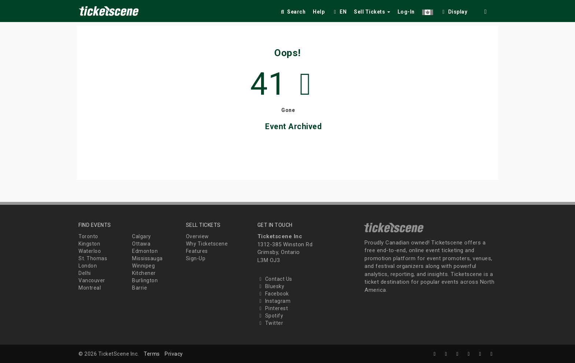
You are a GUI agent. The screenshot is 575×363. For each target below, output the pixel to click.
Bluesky (271, 286)
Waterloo (89, 251)
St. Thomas (92, 258)
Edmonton (145, 251)
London (87, 266)
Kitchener (144, 273)
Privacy (174, 354)
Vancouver (91, 280)
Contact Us (274, 279)
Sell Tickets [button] (372, 12)
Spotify (270, 316)
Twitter (270, 323)
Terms (152, 354)
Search (292, 12)
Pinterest (272, 308)
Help (319, 12)
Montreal (89, 288)
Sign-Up (196, 258)
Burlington (145, 280)
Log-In (406, 12)
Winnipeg (143, 266)
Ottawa (141, 244)
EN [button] (339, 12)
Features (197, 251)
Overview (197, 236)
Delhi (84, 273)
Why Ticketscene (207, 244)
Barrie (139, 288)
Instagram (274, 301)
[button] (427, 10)
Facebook (273, 294)
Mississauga (147, 258)
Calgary (141, 236)
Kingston (89, 244)
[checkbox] (454, 10)
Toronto (88, 236)
